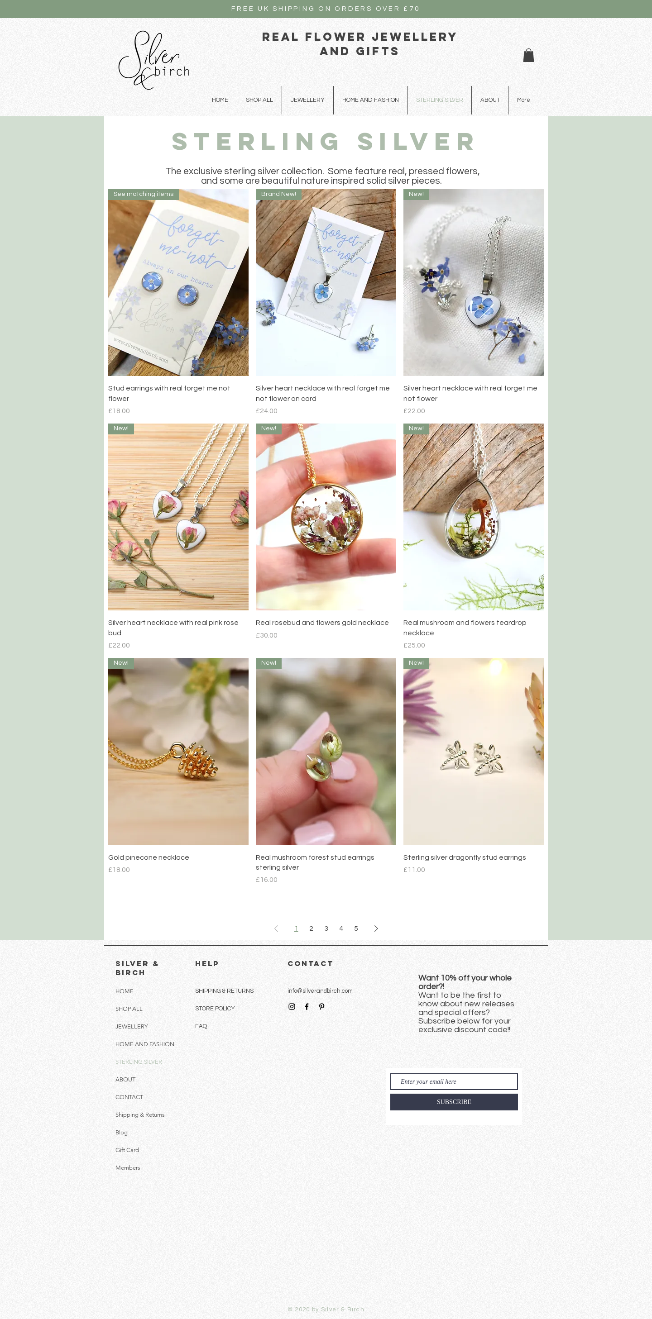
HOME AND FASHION (144, 1044)
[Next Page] (376, 928)
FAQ (201, 1026)
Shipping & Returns (140, 1114)
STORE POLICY (215, 1008)
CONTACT (129, 1097)
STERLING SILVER (138, 1061)
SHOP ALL (129, 1008)
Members (127, 1167)
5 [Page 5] (356, 928)
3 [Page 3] (326, 928)
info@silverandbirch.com (320, 991)
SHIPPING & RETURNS (224, 991)
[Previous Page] (276, 928)
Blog (121, 1132)
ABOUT (125, 1079)
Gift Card (127, 1150)
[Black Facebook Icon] (306, 1006)
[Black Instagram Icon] (292, 1006)
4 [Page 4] (341, 928)
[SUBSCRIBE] (454, 1102)
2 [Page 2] (311, 928)
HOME (124, 991)
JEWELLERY (131, 1026)
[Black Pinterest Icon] (321, 1006)
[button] (528, 55)
